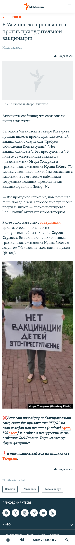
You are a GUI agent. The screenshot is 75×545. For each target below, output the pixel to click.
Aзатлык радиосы (45, 540)
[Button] (63, 56)
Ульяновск (11, 17)
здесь (13, 433)
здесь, (66, 428)
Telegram (9, 459)
